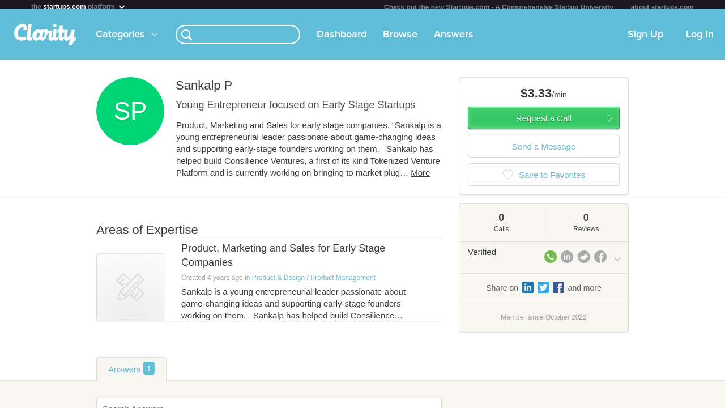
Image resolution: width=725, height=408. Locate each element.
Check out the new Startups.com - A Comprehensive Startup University (498, 7)
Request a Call (544, 123)
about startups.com (662, 7)
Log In (700, 39)
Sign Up (645, 39)
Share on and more (544, 292)
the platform (78, 6)
